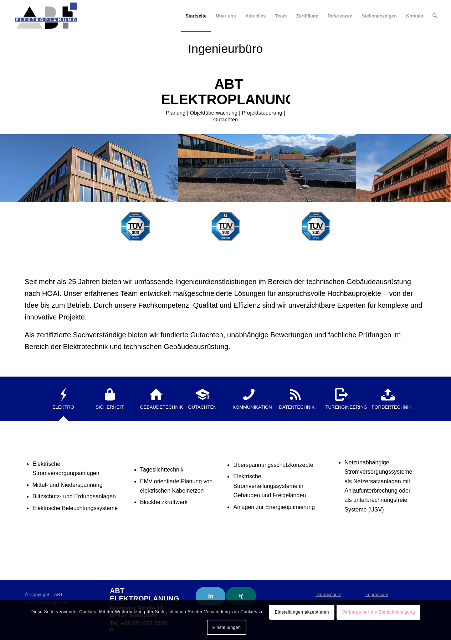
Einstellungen (226, 627)
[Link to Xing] (241, 596)
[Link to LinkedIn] (211, 596)
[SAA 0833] (135, 226)
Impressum (376, 594)
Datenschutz (328, 594)
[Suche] (435, 16)
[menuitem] (196, 16)
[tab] (63, 401)
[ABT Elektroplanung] (46, 16)
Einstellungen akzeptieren (302, 612)
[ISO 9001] (225, 226)
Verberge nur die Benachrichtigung (378, 612)
